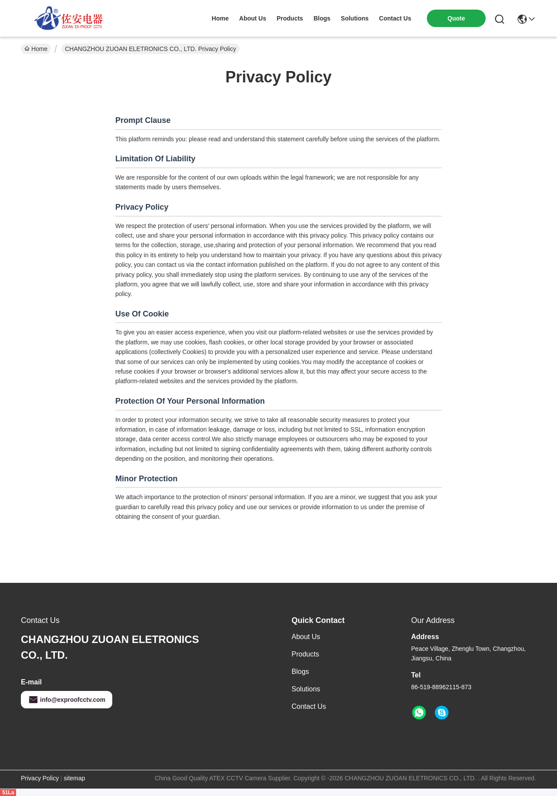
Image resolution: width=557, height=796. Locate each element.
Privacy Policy (40, 778)
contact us (395, 18)
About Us (306, 636)
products (290, 18)
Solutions (306, 689)
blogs (321, 18)
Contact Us (309, 706)
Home (220, 18)
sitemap (74, 778)
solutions (355, 18)
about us (252, 18)
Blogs (300, 671)
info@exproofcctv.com (66, 699)
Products (305, 654)
